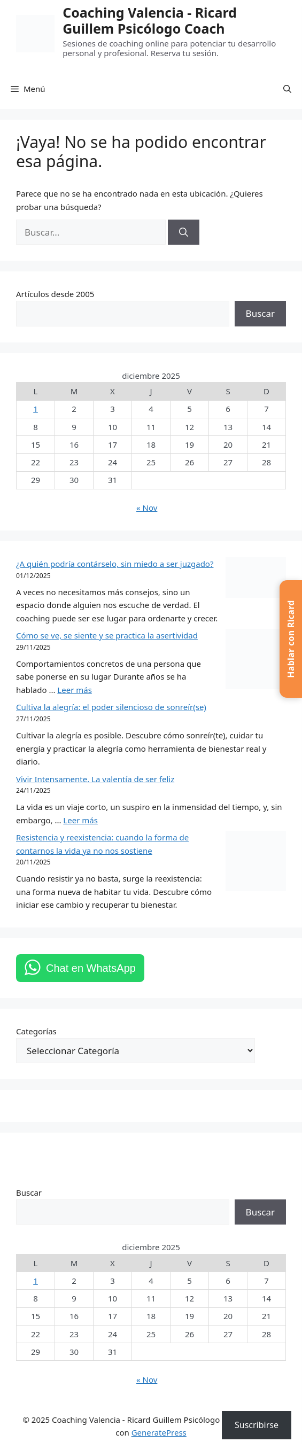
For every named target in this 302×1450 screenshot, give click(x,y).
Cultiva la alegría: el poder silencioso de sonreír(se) (111, 706)
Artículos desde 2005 (55, 294)
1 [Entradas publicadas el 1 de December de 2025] (35, 408)
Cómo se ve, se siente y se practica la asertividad (107, 635)
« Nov (146, 507)
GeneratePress (159, 1432)
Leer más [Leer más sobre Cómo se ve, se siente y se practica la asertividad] (74, 689)
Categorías (36, 1031)
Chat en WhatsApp (91, 968)
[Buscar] (183, 232)
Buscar (260, 313)
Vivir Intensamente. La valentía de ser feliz (95, 779)
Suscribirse (256, 1425)
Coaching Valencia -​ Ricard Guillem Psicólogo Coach (150, 20)
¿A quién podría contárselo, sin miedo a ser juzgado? (114, 563)
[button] (287, 89)
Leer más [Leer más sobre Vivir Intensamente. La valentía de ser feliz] (80, 820)
